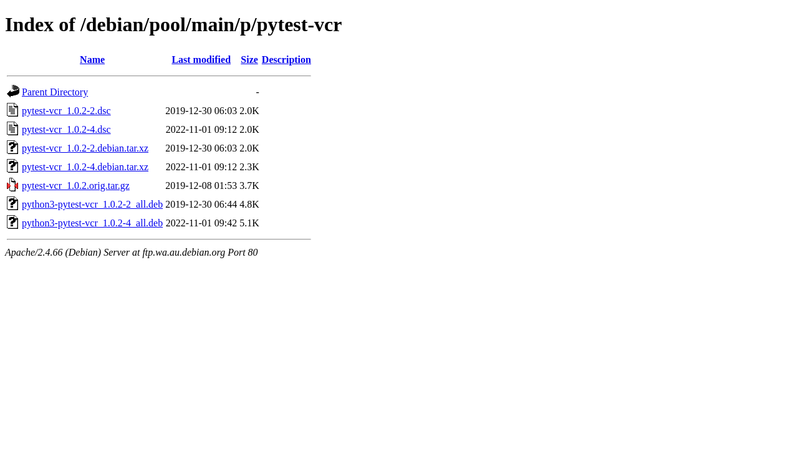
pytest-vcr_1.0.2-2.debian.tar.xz (85, 148)
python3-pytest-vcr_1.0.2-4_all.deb (92, 223)
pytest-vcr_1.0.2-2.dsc (66, 110)
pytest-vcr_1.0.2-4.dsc (66, 129)
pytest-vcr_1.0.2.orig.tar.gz (76, 185)
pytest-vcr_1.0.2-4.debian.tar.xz (85, 167)
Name (92, 59)
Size (249, 59)
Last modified (201, 59)
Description (286, 59)
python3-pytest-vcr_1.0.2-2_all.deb (92, 204)
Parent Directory (55, 92)
